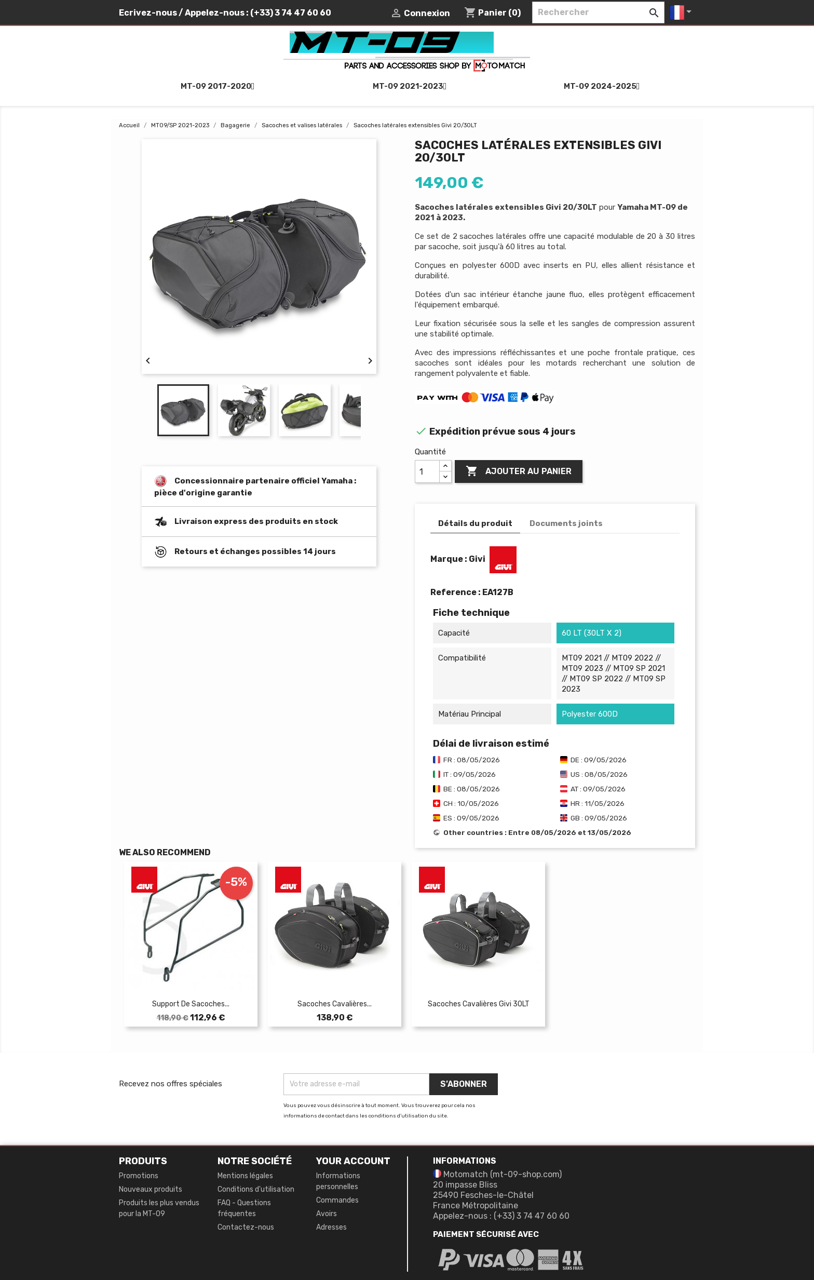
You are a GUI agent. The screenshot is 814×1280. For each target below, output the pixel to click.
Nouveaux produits (150, 1189)
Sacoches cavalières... (334, 1004)
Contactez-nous (246, 1227)
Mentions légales (245, 1175)
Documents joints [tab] (566, 523)
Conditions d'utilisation (256, 1189)
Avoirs (326, 1213)
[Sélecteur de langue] (682, 12)
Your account (353, 1161)
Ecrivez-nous (148, 13)
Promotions (138, 1175)
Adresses (331, 1227)
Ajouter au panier (519, 471)
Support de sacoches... (190, 1004)
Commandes (337, 1200)
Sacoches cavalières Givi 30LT (479, 1004)
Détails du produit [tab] (475, 523)
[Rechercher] (598, 12)
